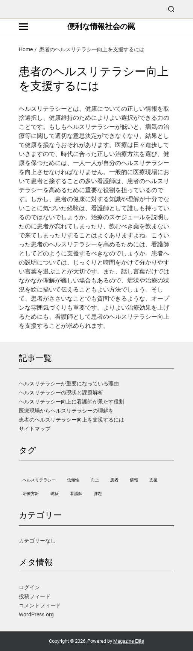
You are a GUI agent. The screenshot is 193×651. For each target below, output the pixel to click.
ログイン (29, 587)
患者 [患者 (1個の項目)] (114, 480)
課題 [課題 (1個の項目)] (98, 493)
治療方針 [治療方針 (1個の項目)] (31, 493)
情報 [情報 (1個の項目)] (134, 480)
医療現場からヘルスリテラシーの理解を (66, 411)
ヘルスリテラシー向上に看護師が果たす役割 (71, 402)
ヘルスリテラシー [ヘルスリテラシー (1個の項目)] (39, 480)
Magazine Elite (128, 641)
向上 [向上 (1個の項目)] (95, 480)
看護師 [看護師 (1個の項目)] (76, 493)
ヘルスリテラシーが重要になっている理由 (69, 384)
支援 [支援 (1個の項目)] (153, 480)
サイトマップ (34, 429)
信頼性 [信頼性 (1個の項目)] (73, 480)
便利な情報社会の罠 (101, 26)
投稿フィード (34, 596)
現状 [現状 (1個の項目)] (54, 493)
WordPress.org (36, 614)
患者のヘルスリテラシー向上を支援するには (71, 420)
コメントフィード (40, 605)
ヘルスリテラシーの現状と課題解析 (61, 393)
